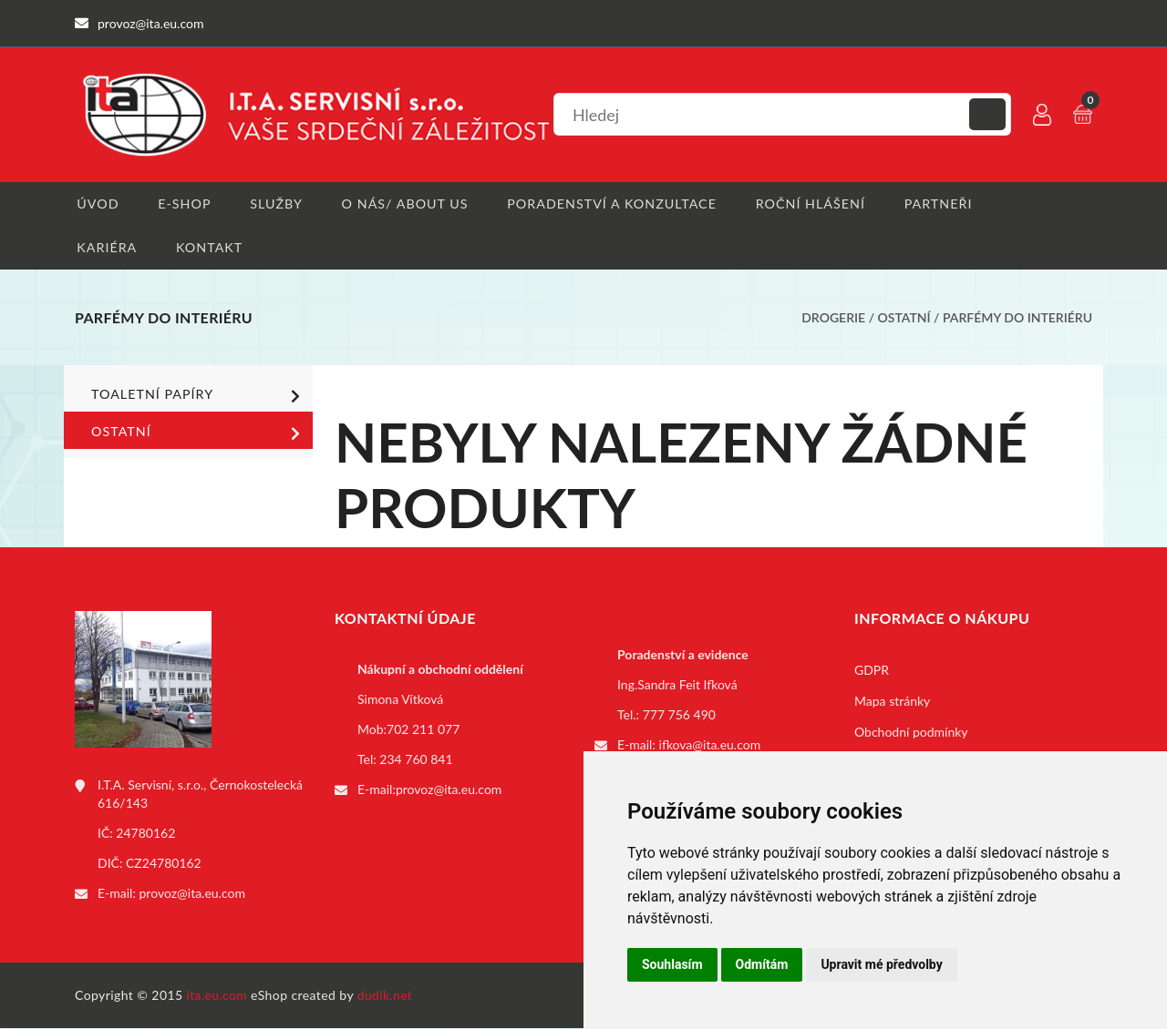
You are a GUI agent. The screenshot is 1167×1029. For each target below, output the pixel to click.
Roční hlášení (808, 203)
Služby (276, 203)
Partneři (936, 203)
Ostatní (904, 319)
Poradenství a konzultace (610, 203)
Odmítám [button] (762, 964)
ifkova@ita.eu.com (710, 746)
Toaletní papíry (198, 397)
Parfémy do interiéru (1017, 319)
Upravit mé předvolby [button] (881, 964)
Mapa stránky (892, 702)
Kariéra (104, 248)
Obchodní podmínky (911, 733)
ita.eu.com (217, 996)
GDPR (871, 671)
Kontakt (208, 248)
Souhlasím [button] (672, 964)
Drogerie (833, 319)
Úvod (95, 203)
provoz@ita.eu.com (192, 894)
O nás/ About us (405, 203)
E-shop (183, 203)
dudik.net (386, 996)
